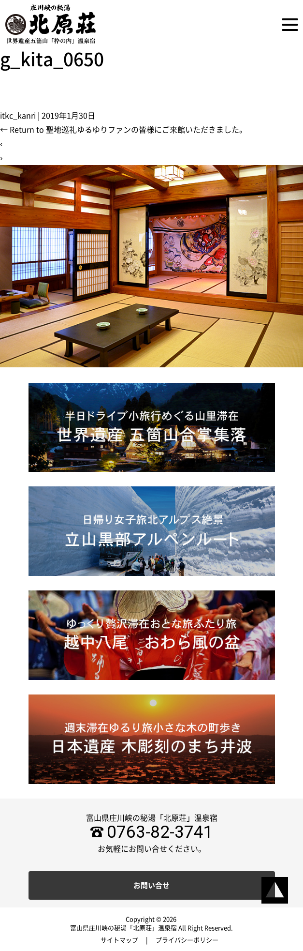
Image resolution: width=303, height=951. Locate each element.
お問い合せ (151, 885)
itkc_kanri (18, 116)
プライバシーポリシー (187, 940)
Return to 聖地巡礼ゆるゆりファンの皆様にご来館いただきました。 (123, 130)
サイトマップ (119, 940)
